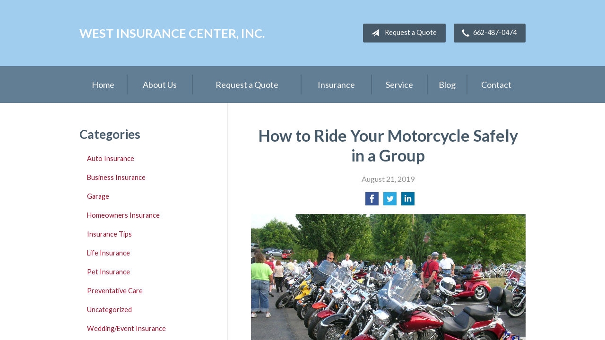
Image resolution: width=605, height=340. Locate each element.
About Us (160, 84)
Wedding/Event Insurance (126, 328)
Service (399, 84)
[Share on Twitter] (390, 201)
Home (103, 84)
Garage (98, 196)
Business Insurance (116, 177)
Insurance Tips (109, 234)
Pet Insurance (108, 272)
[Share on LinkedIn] (408, 201)
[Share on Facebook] (372, 201)
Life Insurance (108, 253)
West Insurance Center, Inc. (172, 33)
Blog (447, 84)
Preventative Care (115, 291)
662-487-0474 (487, 33)
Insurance (336, 84)
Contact (496, 84)
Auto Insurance (110, 158)
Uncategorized (109, 310)
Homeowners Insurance (123, 215)
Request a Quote (402, 33)
